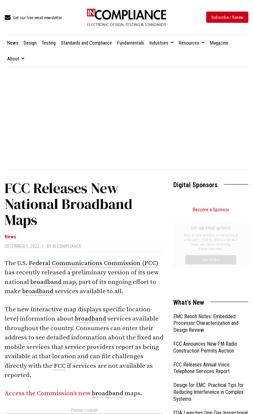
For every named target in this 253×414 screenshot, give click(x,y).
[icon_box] (33, 18)
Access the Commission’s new (48, 393)
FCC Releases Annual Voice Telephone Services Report (201, 293)
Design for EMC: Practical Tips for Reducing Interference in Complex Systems (208, 318)
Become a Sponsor (211, 210)
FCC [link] (150, 263)
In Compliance (67, 246)
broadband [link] (46, 282)
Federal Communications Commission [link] (85, 263)
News (10, 236)
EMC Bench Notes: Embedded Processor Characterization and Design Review (206, 249)
